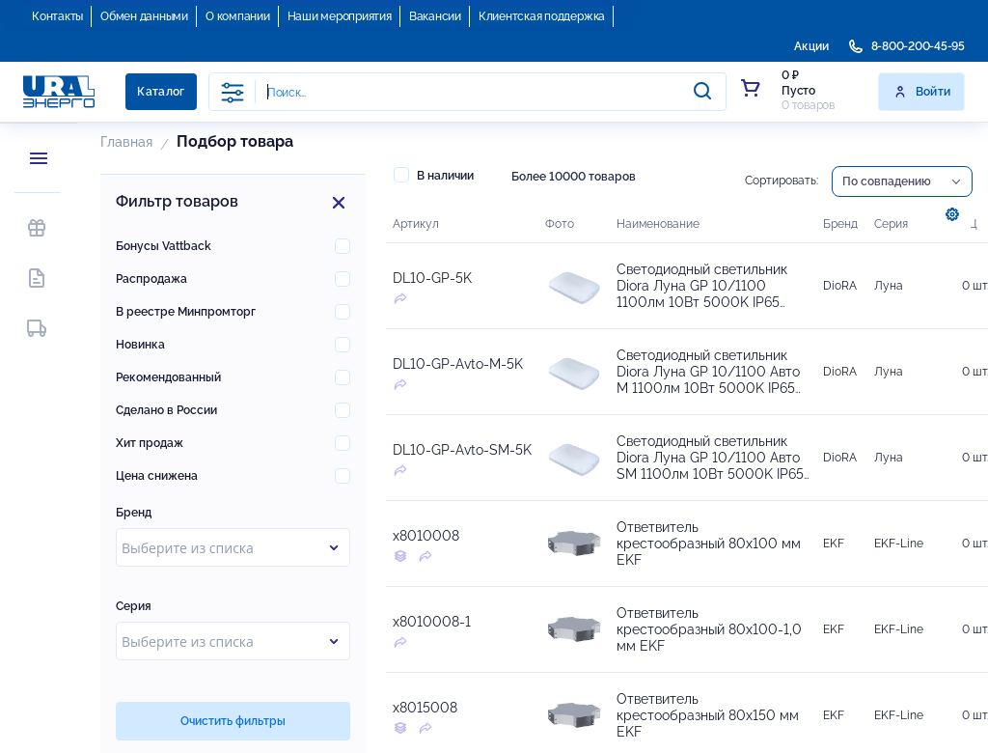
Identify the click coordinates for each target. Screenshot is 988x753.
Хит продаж (149, 443)
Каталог (161, 91)
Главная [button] (126, 142)
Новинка (140, 344)
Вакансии (435, 16)
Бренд (133, 512)
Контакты (57, 16)
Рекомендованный (168, 377)
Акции (811, 46)
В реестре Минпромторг (186, 312)
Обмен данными (144, 16)
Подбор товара (235, 141)
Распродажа (151, 279)
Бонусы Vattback (163, 246)
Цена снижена (157, 476)
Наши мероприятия (340, 16)
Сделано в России (166, 410)
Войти (921, 91)
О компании (238, 16)
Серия (133, 606)
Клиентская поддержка (542, 16)
